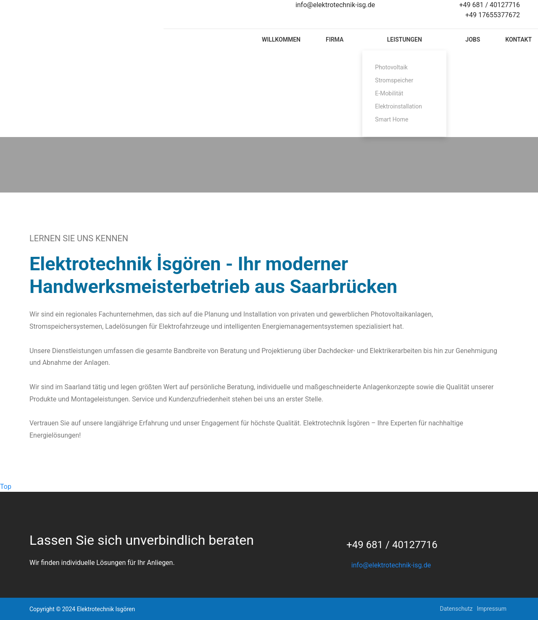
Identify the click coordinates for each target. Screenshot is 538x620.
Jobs (472, 39)
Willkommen (281, 39)
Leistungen (404, 39)
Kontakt (518, 39)
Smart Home (391, 119)
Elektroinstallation (398, 106)
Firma (334, 39)
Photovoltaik (391, 67)
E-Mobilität (389, 93)
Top (5, 487)
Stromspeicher (394, 80)
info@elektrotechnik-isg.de (391, 565)
